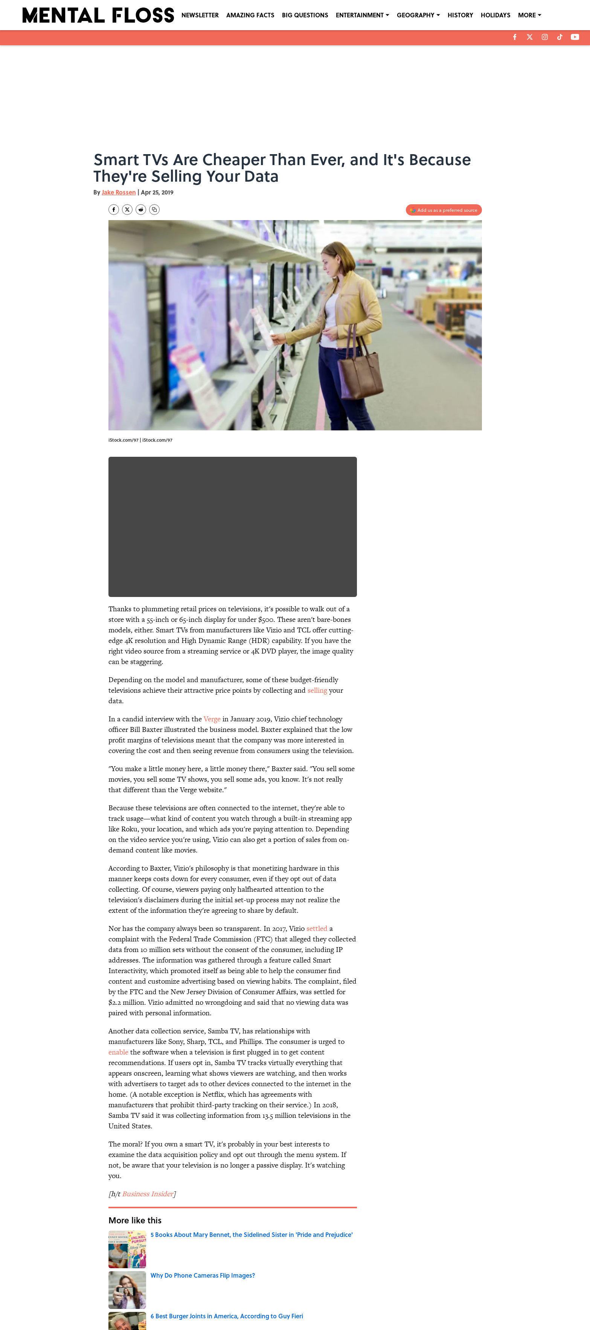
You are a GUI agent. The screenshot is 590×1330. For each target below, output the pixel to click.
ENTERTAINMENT (360, 15)
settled (317, 928)
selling (317, 690)
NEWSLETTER (200, 15)
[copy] (154, 209)
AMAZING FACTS (250, 15)
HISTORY (460, 15)
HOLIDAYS (496, 15)
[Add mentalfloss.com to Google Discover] (444, 210)
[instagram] (545, 37)
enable (118, 1052)
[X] (530, 37)
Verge (212, 719)
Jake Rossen (119, 192)
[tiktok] (560, 37)
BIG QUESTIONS (305, 15)
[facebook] (515, 37)
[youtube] (575, 37)
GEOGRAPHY (415, 15)
